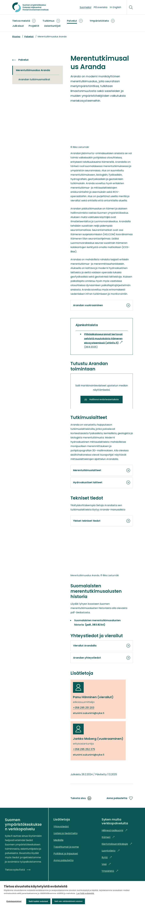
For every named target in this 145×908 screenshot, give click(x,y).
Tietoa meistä (21, 21)
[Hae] (131, 7)
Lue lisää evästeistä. (85, 894)
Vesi (106, 864)
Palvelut (72, 21)
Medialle (58, 840)
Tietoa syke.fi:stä (17, 869)
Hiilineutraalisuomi (114, 830)
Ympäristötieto (99, 21)
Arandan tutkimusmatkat (34, 79)
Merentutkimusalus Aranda (34, 70)
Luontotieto (111, 850)
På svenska (100, 7)
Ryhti (107, 857)
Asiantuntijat (52, 26)
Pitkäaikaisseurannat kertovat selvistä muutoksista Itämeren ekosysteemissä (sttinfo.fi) (103, 338)
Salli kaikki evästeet (38, 901)
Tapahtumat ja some (66, 847)
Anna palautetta (120, 798)
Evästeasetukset (13, 901)
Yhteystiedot (61, 826)
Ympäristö (110, 871)
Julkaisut (18, 26)
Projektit (34, 26)
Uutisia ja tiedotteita (65, 833)
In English (115, 7)
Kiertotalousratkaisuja (117, 844)
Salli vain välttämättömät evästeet (69, 901)
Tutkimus (48, 21)
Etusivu (16, 36)
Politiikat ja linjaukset (65, 853)
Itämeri (108, 837)
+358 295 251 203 (83, 707)
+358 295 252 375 (84, 749)
